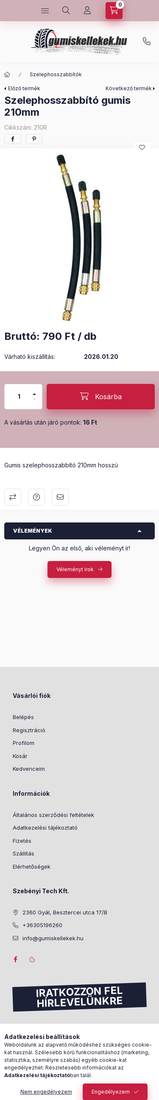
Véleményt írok (75, 569)
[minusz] (34, 403)
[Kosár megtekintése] (114, 10)
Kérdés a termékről (36, 497)
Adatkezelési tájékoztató (45, 827)
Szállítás (23, 853)
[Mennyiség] (19, 396)
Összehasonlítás (12, 497)
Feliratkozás (37, 1044)
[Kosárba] (101, 396)
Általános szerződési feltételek (53, 814)
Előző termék (24, 88)
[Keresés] (66, 10)
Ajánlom (60, 497)
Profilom (23, 742)
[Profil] (87, 10)
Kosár (20, 756)
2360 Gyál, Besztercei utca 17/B (64, 912)
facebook (15, 959)
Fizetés (22, 840)
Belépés (23, 717)
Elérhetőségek (31, 866)
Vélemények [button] (32, 531)
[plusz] (34, 390)
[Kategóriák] (44, 10)
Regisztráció (29, 730)
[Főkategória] (7, 74)
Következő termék (129, 88)
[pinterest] (33, 139)
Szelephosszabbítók (56, 74)
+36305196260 (147, 41)
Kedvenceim (29, 768)
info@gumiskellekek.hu (53, 938)
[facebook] (12, 139)
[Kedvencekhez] (142, 147)
